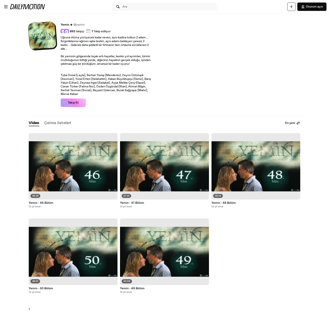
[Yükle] (291, 7)
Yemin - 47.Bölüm (132, 203)
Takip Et (73, 103)
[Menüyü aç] (6, 7)
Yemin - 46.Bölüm (41, 203)
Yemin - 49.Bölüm (132, 288)
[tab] (34, 123)
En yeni (292, 123)
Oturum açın (312, 7)
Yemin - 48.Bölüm (224, 203)
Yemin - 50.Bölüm (41, 288)
